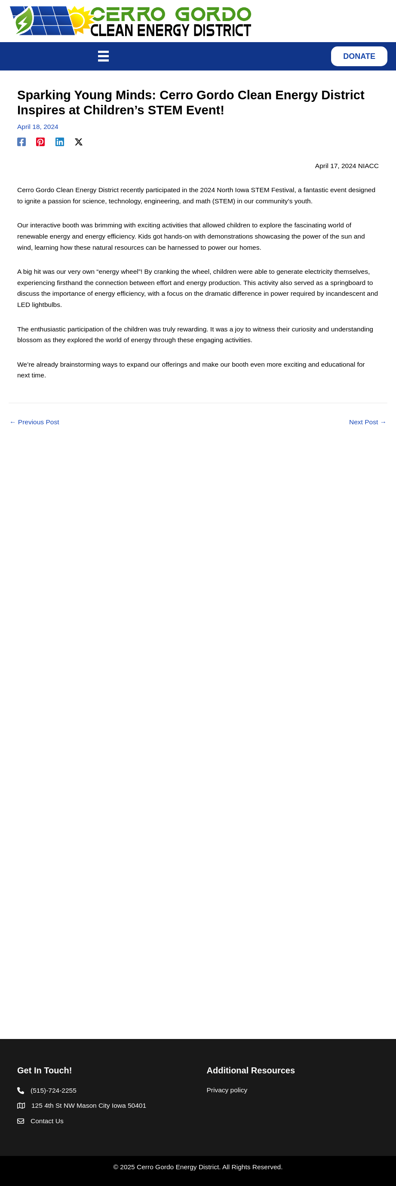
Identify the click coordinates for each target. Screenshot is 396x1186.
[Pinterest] (40, 142)
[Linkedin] (59, 142)
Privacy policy (227, 1090)
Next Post (368, 422)
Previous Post (34, 422)
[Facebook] (21, 142)
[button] (359, 56)
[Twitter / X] (78, 142)
